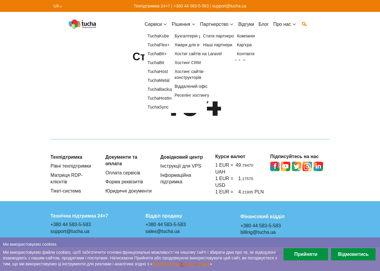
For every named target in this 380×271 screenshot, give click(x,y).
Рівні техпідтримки (70, 165)
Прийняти (305, 254)
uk (56, 6)
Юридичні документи (128, 190)
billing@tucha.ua (258, 232)
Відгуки (246, 28)
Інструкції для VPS (180, 165)
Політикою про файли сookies (181, 263)
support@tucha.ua (229, 6)
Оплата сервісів (122, 172)
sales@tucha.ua (162, 231)
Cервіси (153, 28)
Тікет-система (65, 190)
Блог (264, 28)
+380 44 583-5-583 (191, 6)
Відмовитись (353, 254)
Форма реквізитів (124, 181)
